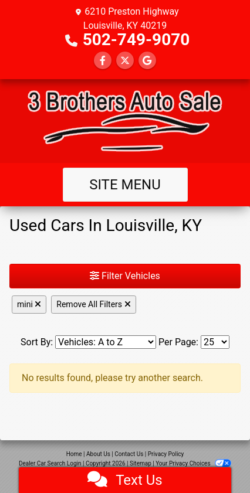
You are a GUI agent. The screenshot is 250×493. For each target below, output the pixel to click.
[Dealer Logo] (125, 121)
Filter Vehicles (125, 275)
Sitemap (140, 463)
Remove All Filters (93, 304)
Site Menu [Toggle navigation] (125, 184)
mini (29, 304)
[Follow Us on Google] (147, 61)
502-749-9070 (136, 39)
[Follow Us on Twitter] (125, 61)
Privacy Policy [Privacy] (166, 454)
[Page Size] (215, 342)
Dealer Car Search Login (50, 463)
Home (74, 454)
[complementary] (215, 458)
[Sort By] (105, 342)
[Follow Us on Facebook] (103, 61)
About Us (98, 454)
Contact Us (128, 454)
